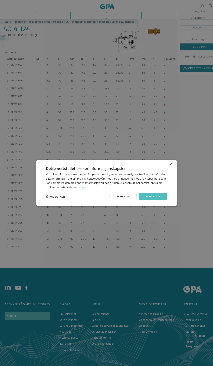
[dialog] (106, 183)
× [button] (171, 163)
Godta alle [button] (152, 196)
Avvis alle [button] (121, 196)
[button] (56, 196)
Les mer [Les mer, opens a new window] (82, 187)
